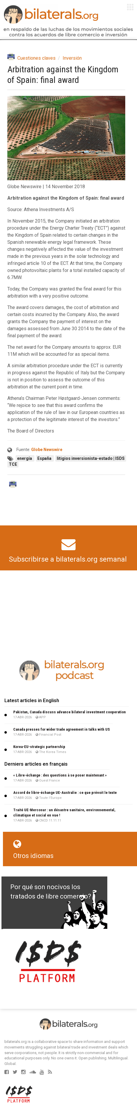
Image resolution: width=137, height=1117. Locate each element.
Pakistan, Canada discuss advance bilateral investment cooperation (69, 712)
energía (25, 458)
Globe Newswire (46, 449)
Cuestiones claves (36, 58)
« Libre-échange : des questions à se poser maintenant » (60, 775)
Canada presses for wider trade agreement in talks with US (61, 729)
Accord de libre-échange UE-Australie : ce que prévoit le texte (65, 792)
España (44, 458)
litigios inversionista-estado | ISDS (91, 458)
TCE (13, 464)
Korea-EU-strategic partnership (39, 746)
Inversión (72, 58)
